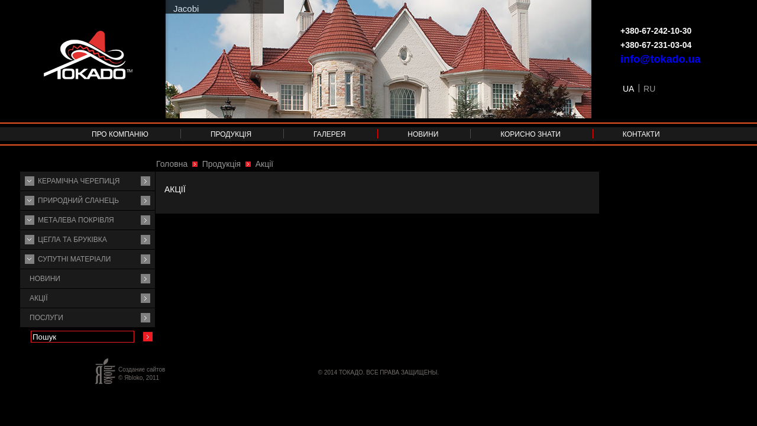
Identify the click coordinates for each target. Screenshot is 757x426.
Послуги (46, 318)
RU (649, 88)
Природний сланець (78, 200)
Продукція (231, 134)
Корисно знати (530, 134)
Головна (171, 164)
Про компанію (120, 134)
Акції (39, 298)
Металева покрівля (76, 220)
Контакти (641, 134)
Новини (422, 134)
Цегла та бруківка (72, 239)
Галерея (329, 134)
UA (628, 88)
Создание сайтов (141, 369)
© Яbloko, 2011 (138, 378)
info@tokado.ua (660, 59)
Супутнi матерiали (74, 259)
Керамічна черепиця (78, 181)
